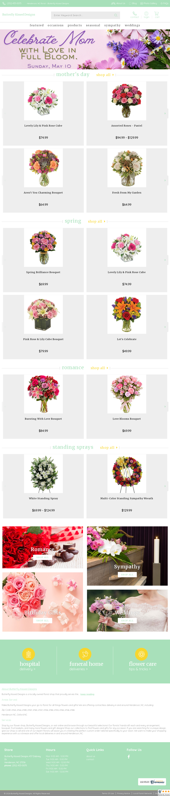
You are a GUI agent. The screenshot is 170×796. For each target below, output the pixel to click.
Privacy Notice (123, 793)
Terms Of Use (108, 793)
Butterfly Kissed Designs (18, 14)
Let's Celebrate (127, 339)
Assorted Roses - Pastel (126, 125)
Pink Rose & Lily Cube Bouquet (43, 339)
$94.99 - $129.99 (127, 138)
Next (165, 113)
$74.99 (43, 138)
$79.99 (43, 351)
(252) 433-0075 (14, 3)
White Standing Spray (43, 498)
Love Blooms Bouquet (127, 418)
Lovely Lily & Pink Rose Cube (43, 125)
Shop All (103, 75)
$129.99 (127, 510)
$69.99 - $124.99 (43, 510)
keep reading (87, 694)
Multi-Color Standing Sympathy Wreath (126, 498)
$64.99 (43, 205)
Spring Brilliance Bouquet (43, 272)
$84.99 (43, 431)
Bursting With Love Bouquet (43, 418)
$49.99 (126, 351)
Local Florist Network (142, 793)
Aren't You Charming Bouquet (43, 192)
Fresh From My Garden (126, 192)
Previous (4, 113)
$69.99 (43, 284)
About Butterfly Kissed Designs (19, 688)
